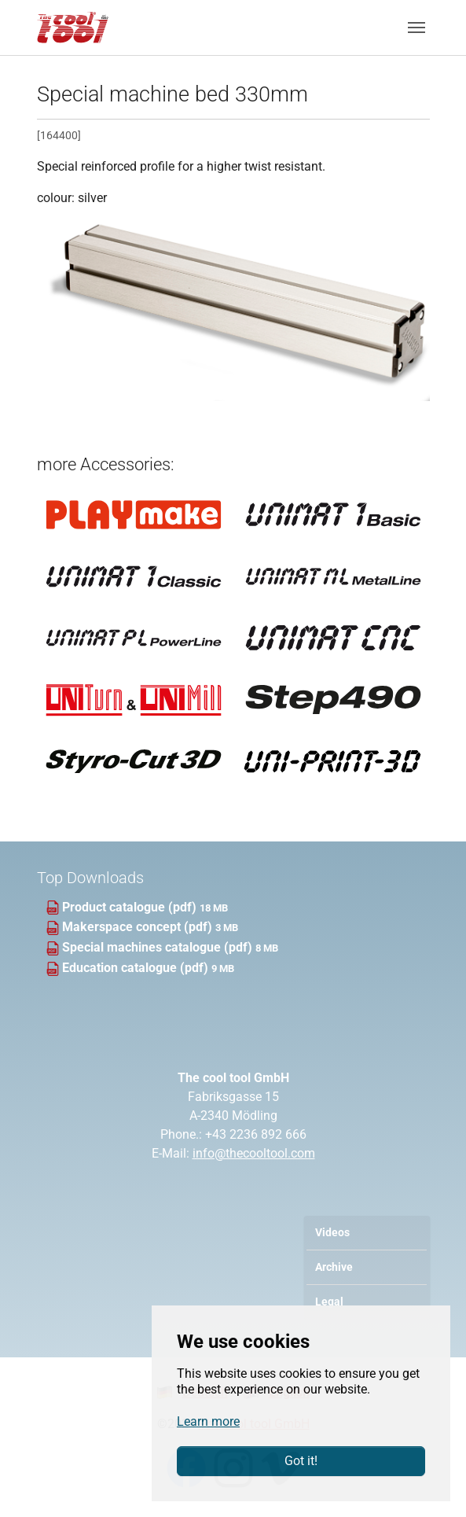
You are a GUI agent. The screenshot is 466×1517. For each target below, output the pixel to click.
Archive (334, 1267)
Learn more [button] (208, 1421)
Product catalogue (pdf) (131, 907)
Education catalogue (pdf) (136, 967)
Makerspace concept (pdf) (138, 926)
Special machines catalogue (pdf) (158, 947)
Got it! (300, 1460)
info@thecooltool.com (254, 1153)
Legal (329, 1302)
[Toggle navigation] (416, 27)
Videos (332, 1232)
